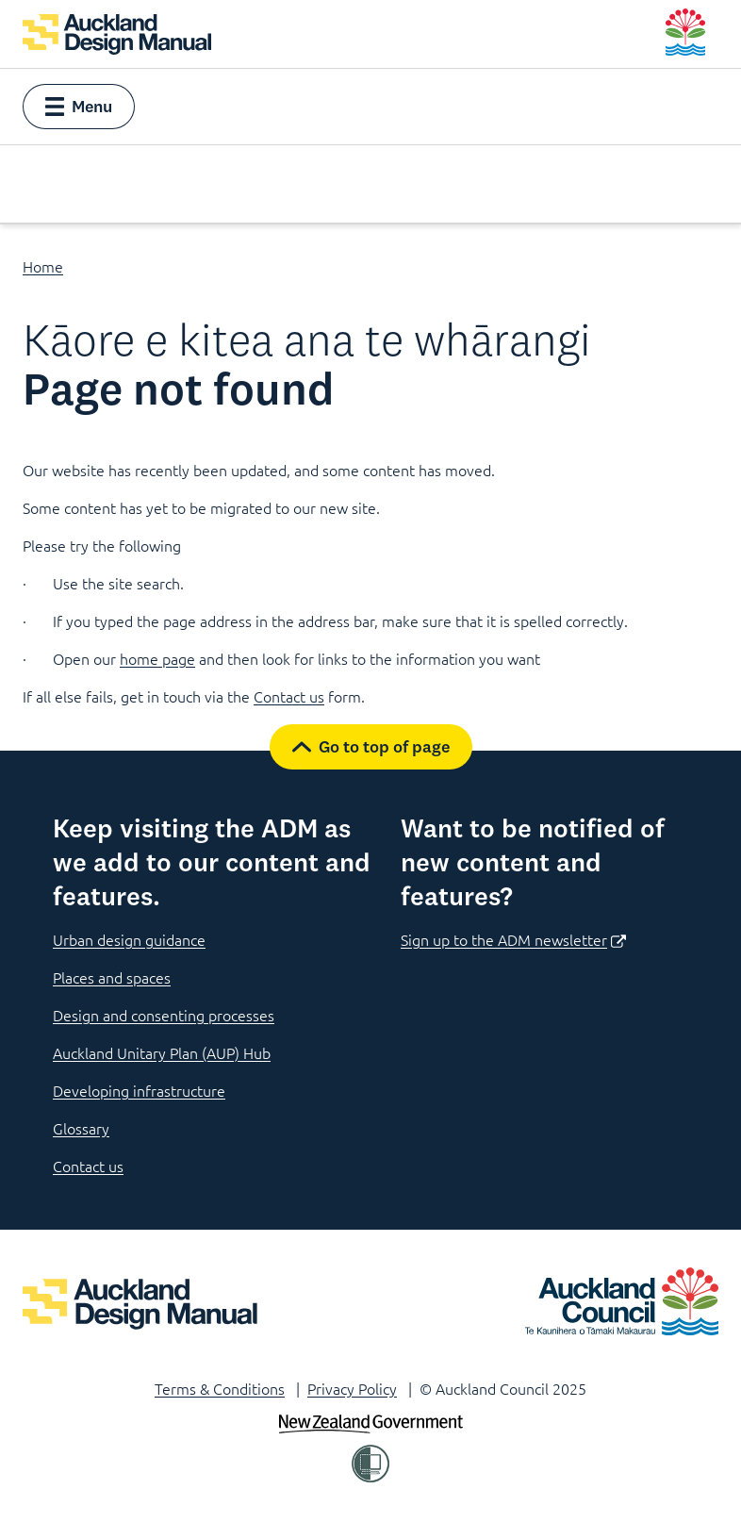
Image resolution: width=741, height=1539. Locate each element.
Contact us (289, 696)
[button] (79, 106)
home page (157, 658)
